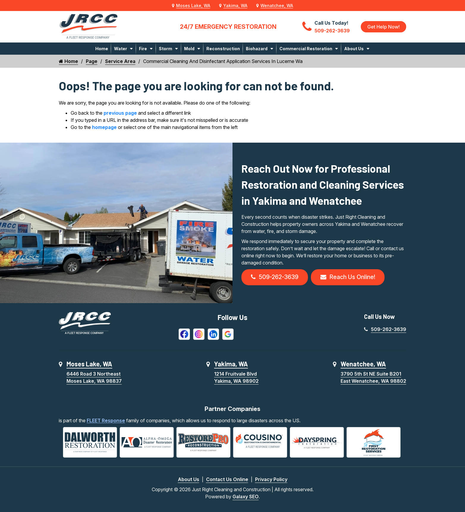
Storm (165, 48)
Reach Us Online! (347, 277)
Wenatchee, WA (276, 5)
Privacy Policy (271, 479)
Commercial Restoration (305, 48)
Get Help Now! (383, 27)
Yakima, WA (235, 5)
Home (101, 48)
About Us (354, 48)
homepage (104, 127)
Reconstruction (223, 48)
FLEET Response (106, 420)
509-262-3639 (274, 277)
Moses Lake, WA (193, 5)
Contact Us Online (227, 479)
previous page (120, 113)
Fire (143, 48)
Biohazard (257, 48)
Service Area (120, 61)
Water (120, 48)
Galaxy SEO (245, 497)
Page (91, 61)
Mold (189, 48)
